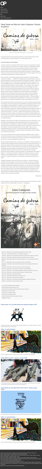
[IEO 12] (10, 463)
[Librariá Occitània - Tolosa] (8, 455)
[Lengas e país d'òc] (20, 457)
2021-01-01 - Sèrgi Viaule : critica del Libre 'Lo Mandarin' (12, 277)
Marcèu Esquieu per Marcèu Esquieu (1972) (10, 287)
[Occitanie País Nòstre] (21, 458)
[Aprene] (6, 463)
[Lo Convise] (23, 463)
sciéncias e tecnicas (4, 10)
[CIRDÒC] (17, 462)
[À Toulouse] (7, 465)
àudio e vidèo (3, 16)
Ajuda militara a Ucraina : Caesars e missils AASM (14, 358)
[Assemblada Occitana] (17, 459)
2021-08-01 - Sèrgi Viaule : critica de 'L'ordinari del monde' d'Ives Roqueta (16, 266)
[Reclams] (11, 457)
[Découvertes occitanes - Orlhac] (26, 455)
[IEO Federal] (3, 464)
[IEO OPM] (31, 463)
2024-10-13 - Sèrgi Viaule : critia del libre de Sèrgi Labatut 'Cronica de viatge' (16, 252)
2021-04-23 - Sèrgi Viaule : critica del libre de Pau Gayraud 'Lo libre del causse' (17, 272)
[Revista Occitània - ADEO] (28, 457)
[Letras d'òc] (19, 454)
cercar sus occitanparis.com (5, 17)
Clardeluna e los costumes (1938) (8, 290)
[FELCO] (11, 462)
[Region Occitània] (9, 459)
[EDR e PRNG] (24, 454)
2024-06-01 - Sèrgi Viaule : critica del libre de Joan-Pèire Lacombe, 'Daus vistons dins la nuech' (20, 255)
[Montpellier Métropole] (20, 465)
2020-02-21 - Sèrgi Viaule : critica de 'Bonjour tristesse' (12, 281)
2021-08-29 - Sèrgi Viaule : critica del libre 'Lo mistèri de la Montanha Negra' (16, 268)
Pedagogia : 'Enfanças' (6, 297)
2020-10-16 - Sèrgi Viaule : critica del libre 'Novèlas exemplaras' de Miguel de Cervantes (19, 279)
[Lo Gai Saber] (6, 457)
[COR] (15, 462)
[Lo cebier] (9, 458)
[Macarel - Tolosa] (16, 456)
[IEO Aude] (27, 463)
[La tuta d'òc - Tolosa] (17, 455)
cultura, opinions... (4, 9)
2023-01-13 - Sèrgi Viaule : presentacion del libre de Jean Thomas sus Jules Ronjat (18, 257)
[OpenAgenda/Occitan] (38, 463)
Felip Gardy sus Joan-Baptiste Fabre (9, 294)
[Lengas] (14, 457)
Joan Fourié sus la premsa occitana (9, 292)
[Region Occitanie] (13, 465)
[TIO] (4, 462)
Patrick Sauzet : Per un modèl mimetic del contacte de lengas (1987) (19, 304)
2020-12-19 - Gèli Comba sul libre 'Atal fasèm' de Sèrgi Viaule (13, 275)
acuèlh (1, 7)
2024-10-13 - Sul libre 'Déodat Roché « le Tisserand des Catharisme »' (15, 253)
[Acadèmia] (26, 462)
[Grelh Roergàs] (14, 463)
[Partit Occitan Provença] (30, 458)
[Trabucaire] (5, 454)
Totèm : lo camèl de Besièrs (8, 329)
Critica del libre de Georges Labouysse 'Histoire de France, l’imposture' (15, 289)
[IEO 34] (33, 462)
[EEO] (4, 463)
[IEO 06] (36, 462)
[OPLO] (39, 462)
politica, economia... (4, 12)
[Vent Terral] (10, 454)
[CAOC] (30, 462)
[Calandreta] (8, 462)
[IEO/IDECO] (15, 454)
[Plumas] (34, 457)
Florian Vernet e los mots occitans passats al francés (12, 296)
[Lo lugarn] (5, 458)
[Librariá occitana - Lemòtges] (8, 456)
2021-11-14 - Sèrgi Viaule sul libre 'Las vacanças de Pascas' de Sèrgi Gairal (16, 262)
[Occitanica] (22, 462)
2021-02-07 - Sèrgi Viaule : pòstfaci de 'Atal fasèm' (11, 274)
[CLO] (1, 463)
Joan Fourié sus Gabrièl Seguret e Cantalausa (10, 285)
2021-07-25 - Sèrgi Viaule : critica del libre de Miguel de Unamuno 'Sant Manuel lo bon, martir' (20, 270)
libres (1, 14)
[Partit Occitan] (14, 458)
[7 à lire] (19, 463)
